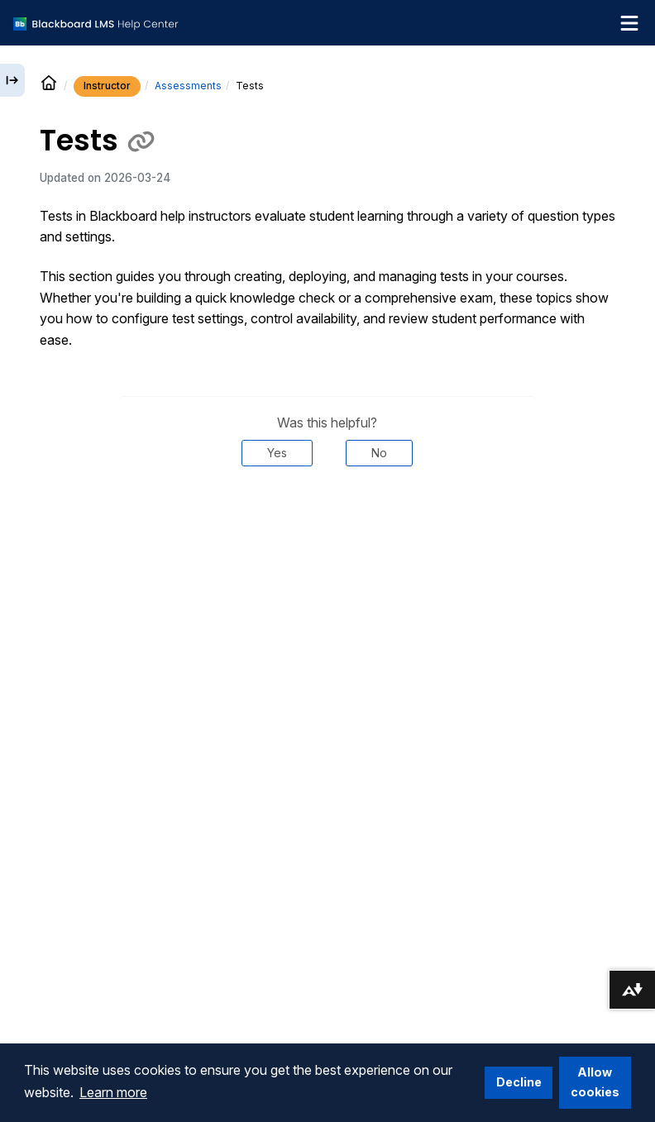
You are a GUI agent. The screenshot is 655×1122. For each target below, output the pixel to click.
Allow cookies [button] (595, 1082)
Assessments (188, 85)
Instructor (107, 85)
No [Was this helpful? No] (379, 453)
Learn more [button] (113, 1092)
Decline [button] (519, 1082)
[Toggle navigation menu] (629, 23)
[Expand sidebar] (12, 80)
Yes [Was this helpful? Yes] (277, 453)
